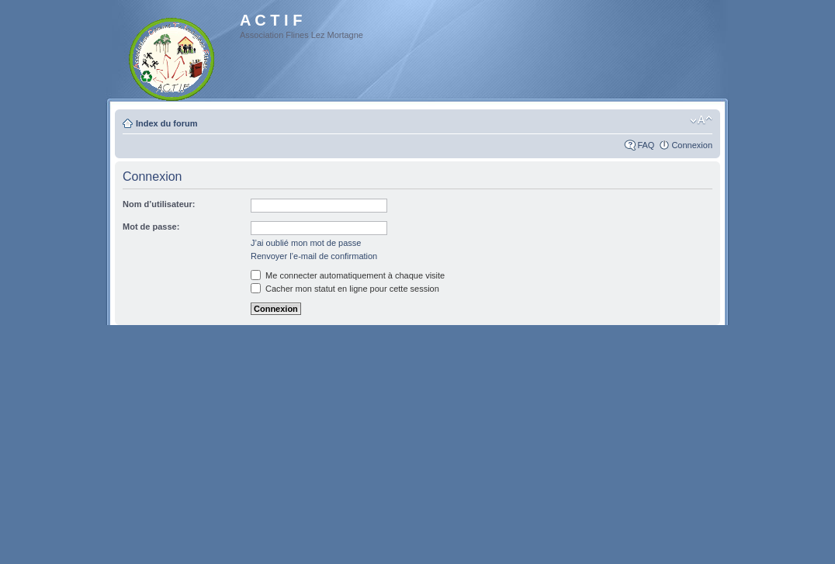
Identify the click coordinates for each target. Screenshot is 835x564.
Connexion (691, 145)
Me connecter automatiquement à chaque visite (348, 275)
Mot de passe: (151, 226)
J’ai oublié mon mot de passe (306, 242)
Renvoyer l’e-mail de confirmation (314, 256)
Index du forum (166, 123)
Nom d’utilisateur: (159, 204)
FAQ (645, 145)
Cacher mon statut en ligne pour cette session (345, 288)
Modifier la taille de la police (701, 120)
